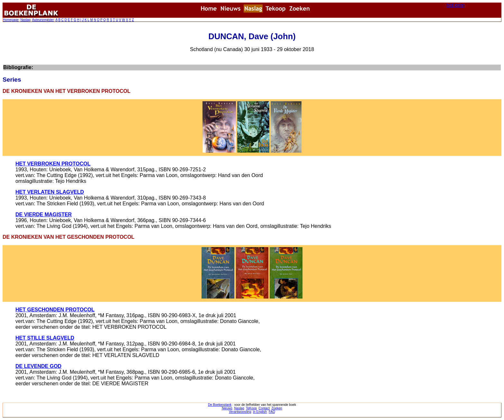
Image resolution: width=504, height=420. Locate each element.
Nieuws (227, 408)
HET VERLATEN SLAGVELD (49, 192)
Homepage (11, 20)
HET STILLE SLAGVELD (44, 338)
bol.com (455, 5)
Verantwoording (240, 412)
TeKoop (251, 408)
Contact (263, 408)
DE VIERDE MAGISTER (43, 214)
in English (260, 412)
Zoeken (277, 408)
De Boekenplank (219, 405)
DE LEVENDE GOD (38, 366)
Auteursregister (43, 20)
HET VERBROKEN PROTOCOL (53, 163)
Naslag (25, 20)
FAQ (272, 412)
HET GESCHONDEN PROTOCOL (54, 309)
